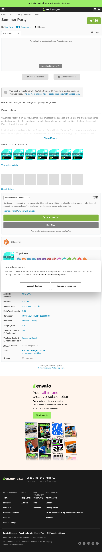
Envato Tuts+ (39, 533)
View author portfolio (9, 165)
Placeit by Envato (26, 533)
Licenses (7, 503)
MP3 (24, 294)
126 (23, 325)
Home (3, 15)
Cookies (6, 518)
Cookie (42, 274)
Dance (36, 15)
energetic (35, 350)
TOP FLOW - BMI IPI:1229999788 (36, 316)
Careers (49, 503)
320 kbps (26, 301)
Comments (23, 27)
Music (18, 15)
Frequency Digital (29, 338)
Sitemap (49, 518)
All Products (52, 533)
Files (10, 15)
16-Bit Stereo (27, 306)
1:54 (24, 311)
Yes (23, 330)
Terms (6, 498)
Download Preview (50, 66)
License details (9, 211)
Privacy (55, 274)
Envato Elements (10, 533)
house (42, 350)
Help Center (26, 498)
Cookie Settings (9, 523)
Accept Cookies (34, 286)
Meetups (37, 508)
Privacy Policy (52, 508)
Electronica (27, 15)
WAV (29, 294)
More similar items (7, 189)
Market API (8, 508)
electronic (26, 350)
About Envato (51, 498)
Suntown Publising (29, 321)
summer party (27, 353)
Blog (35, 503)
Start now (66, 3)
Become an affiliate (11, 513)
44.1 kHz (37, 306)
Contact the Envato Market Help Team (51, 368)
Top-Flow (8, 27)
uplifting (37, 353)
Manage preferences (66, 286)
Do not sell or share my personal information (64, 513)
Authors (24, 503)
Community (38, 498)
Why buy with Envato (26, 211)
